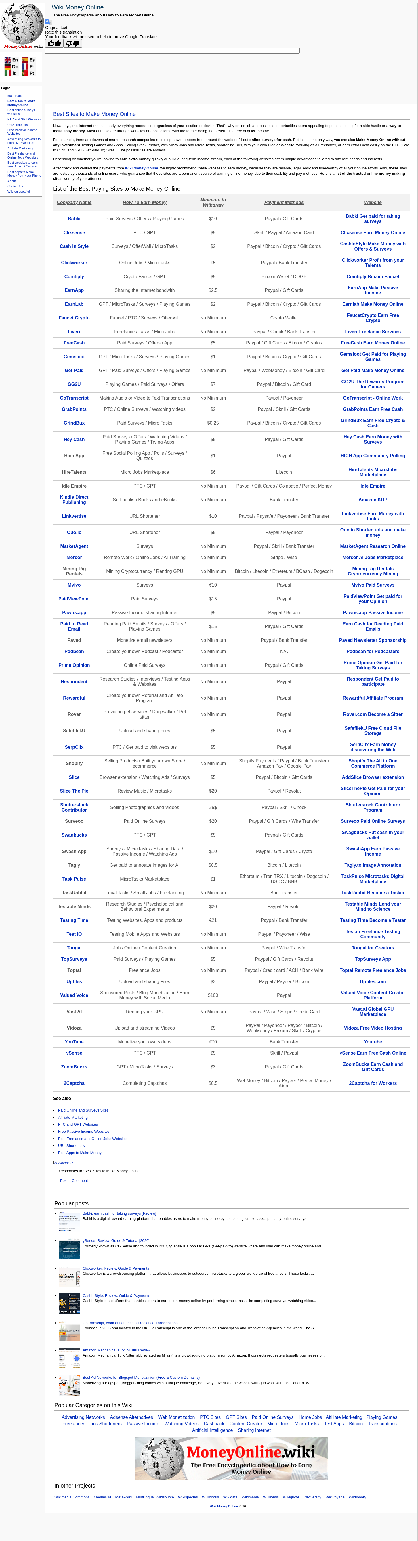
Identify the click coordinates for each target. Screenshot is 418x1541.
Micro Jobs (278, 1423)
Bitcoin (356, 1423)
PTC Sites (210, 1417)
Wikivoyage (334, 1497)
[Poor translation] (73, 43)
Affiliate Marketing (20, 148)
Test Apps (334, 1423)
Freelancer (73, 1423)
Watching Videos (182, 1423)
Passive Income (143, 1423)
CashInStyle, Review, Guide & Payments (116, 1295)
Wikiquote (291, 1497)
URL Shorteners (71, 1145)
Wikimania (250, 1497)
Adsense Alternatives (131, 1417)
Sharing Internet (254, 1430)
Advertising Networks (83, 1417)
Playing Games (382, 1417)
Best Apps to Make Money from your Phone (24, 173)
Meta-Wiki (123, 1497)
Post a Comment (74, 1180)
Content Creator (245, 1423)
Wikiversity (312, 1497)
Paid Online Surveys (272, 1417)
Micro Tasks (307, 1423)
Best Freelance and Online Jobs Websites (22, 155)
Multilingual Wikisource (155, 1497)
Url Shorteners (17, 124)
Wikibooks (210, 1497)
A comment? (64, 1162)
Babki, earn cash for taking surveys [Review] (119, 1213)
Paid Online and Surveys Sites (83, 1110)
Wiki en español (18, 191)
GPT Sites (236, 1417)
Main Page (14, 95)
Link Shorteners (105, 1423)
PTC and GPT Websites (24, 119)
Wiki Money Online (78, 7)
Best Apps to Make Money (80, 1153)
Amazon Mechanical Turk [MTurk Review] (117, 1350)
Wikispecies (188, 1497)
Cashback (214, 1423)
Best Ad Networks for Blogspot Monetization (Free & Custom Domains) (141, 1377)
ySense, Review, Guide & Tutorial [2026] (116, 1240)
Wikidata (230, 1497)
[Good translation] (54, 43)
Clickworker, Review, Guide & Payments (116, 1268)
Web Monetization (176, 1417)
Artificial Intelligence (212, 1430)
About (11, 181)
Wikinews (271, 1497)
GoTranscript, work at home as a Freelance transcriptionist (131, 1323)
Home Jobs (310, 1417)
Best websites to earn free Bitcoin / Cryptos (22, 164)
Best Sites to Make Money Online (21, 102)
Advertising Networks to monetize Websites (24, 141)
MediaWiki (102, 1497)
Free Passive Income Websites (84, 1131)
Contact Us (15, 186)
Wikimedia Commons (72, 1497)
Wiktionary (357, 1497)
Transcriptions (382, 1423)
